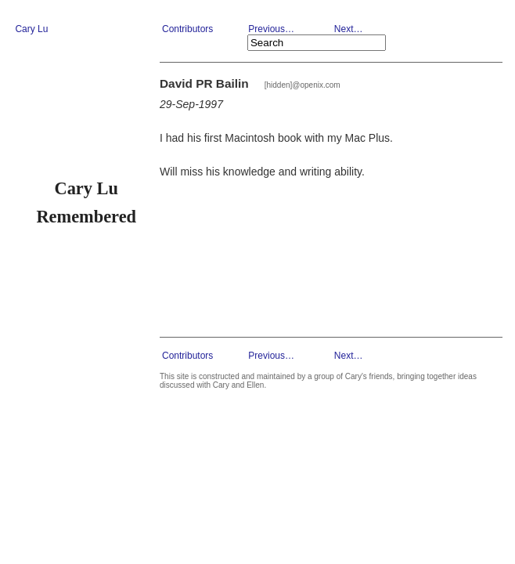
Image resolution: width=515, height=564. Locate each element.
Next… (348, 29)
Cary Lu (31, 29)
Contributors (187, 29)
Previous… (271, 29)
